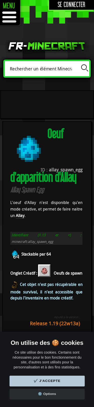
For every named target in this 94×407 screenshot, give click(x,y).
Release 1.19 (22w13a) (55, 323)
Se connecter (71, 5)
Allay (20, 215)
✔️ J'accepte (47, 381)
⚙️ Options (47, 394)
